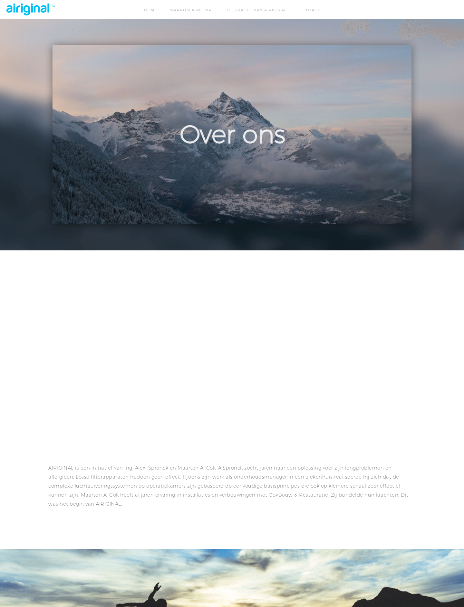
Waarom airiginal (192, 10)
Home (150, 10)
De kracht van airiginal (257, 10)
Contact (310, 10)
